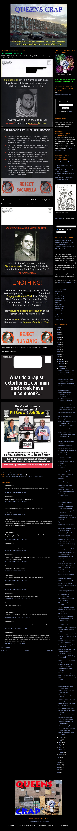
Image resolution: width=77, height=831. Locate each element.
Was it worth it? (62, 613)
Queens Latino (59, 311)
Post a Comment (5, 647)
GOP (7, 476)
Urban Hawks (59, 319)
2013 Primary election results (66, 708)
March (61, 749)
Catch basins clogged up (65, 445)
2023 (58, 334)
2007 (58, 769)
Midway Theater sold (64, 571)
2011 (58, 760)
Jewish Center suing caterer (66, 425)
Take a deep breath (63, 419)
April (60, 747)
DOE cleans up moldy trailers (66, 439)
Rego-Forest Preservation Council (64, 242)
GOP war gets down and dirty (66, 715)
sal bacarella (28, 476)
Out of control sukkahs (64, 416)
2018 (58, 347)
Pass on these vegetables (65, 432)
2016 (58, 352)
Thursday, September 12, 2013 (16, 628)
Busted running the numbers (66, 533)
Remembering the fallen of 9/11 (66, 703)
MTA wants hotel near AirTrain (66, 581)
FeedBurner (69, 111)
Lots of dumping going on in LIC (67, 634)
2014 (58, 356)
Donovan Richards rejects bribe (66, 649)
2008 (58, 767)
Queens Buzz (59, 308)
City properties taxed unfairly (66, 383)
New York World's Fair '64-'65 (63, 240)
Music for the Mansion (64, 455)
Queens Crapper (13, 474)
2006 (58, 772)
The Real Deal (59, 317)
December (62, 361)
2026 (58, 327)
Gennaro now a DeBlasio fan (66, 607)
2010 (58, 762)
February (61, 752)
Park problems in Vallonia (65, 578)
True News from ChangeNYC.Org (64, 246)
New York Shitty (59, 306)
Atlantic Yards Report (61, 289)
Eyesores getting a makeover (66, 522)
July (60, 740)
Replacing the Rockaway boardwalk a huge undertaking (65, 394)
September (62, 368)
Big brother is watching (64, 673)
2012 (58, 757)
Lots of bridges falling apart (65, 616)
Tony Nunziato (38, 476)
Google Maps (61, 282)
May (60, 745)
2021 (58, 339)
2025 (58, 330)
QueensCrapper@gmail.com (63, 94)
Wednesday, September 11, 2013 (17, 598)
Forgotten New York (60, 300)
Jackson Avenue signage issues (67, 627)
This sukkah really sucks (65, 515)
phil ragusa (20, 476)
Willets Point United (60, 249)
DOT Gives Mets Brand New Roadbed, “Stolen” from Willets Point (64, 165)
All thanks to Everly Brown (65, 726)
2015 (58, 354)
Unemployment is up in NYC (66, 556)
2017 (58, 349)
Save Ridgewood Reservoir (62, 244)
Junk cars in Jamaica (64, 390)
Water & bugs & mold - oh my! (66, 407)
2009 (58, 765)
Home (27, 650)
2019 (58, 344)
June (60, 742)
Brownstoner (58, 291)
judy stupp (12, 476)
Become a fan (59, 218)
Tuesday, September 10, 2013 (16, 492)
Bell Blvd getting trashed (65, 583)
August (61, 737)
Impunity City (58, 304)
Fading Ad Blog (59, 296)
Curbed (57, 293)
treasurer (19, 204)
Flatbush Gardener (60, 298)
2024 (58, 332)
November (62, 363)
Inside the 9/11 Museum (64, 706)
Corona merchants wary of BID (66, 675)
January (61, 754)
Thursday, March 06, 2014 (15, 643)
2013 (58, 359)
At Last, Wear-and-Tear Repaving (64, 162)
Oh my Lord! (61, 478)
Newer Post (4, 650)
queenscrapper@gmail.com (38, 821)
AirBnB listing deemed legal (65, 409)
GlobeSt (57, 302)
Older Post (50, 650)
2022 (58, 337)
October (61, 366)
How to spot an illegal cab (65, 448)
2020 (58, 342)
